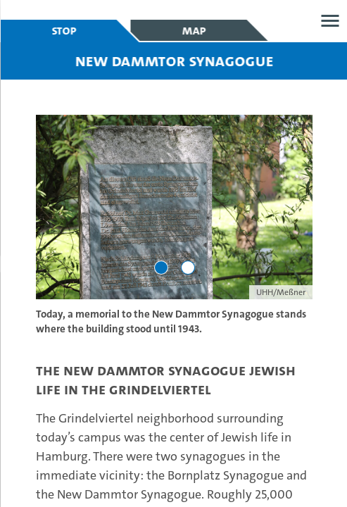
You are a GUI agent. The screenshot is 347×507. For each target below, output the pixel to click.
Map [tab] (194, 30)
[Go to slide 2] (187, 267)
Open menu (330, 21)
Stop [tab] (63, 30)
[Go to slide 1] (160, 267)
